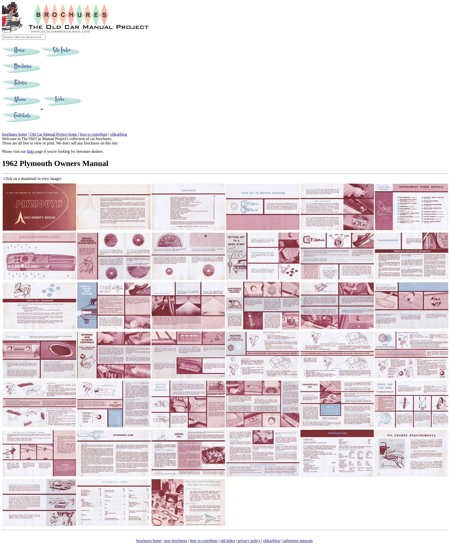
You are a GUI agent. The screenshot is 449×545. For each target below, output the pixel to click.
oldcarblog (118, 134)
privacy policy (249, 541)
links (31, 151)
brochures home (14, 134)
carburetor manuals (298, 541)
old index (227, 541)
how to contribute (93, 134)
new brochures (175, 541)
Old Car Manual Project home (54, 134)
